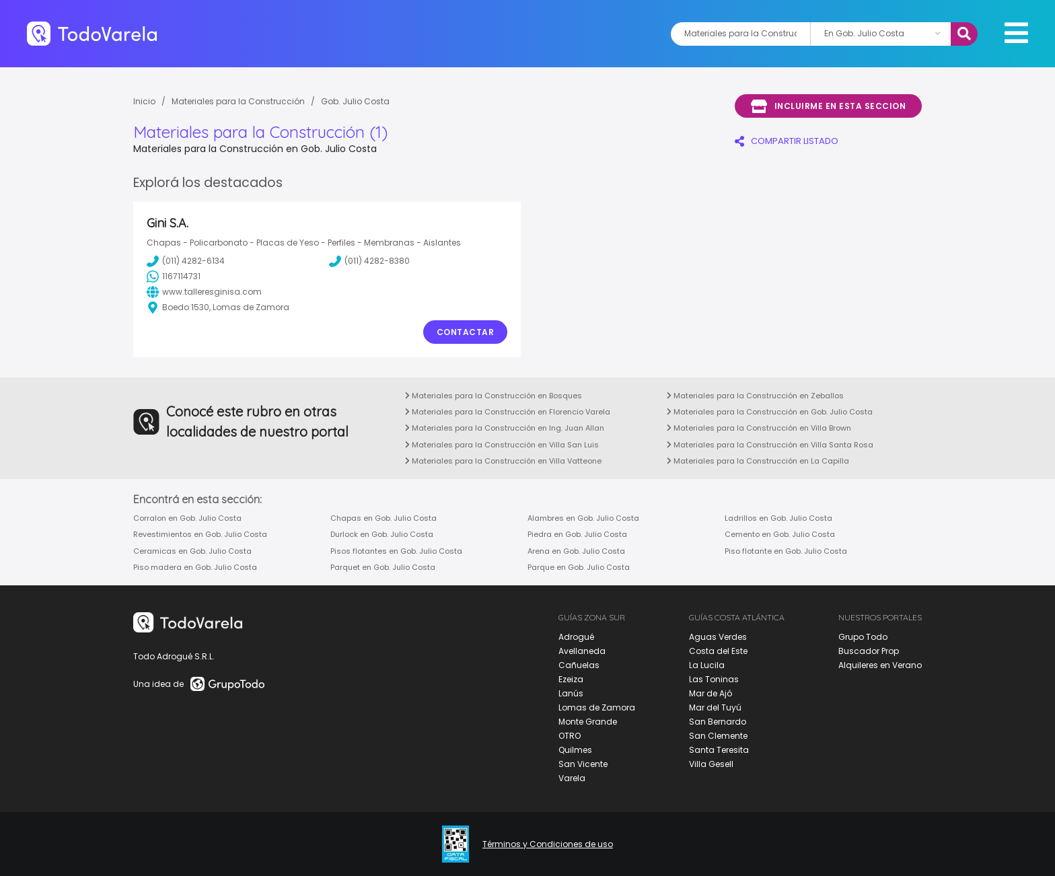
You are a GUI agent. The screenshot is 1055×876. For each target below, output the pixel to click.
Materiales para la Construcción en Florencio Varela (507, 411)
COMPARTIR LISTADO (786, 141)
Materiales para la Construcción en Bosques (493, 395)
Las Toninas (714, 679)
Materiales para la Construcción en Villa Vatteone (503, 460)
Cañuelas (578, 665)
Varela (571, 778)
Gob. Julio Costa (355, 101)
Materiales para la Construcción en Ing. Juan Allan (504, 428)
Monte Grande (587, 721)
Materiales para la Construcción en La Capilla (758, 460)
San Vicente (583, 764)
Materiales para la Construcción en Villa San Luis (502, 444)
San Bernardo (717, 721)
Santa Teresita (719, 750)
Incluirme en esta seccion (828, 106)
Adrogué (576, 637)
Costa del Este (718, 651)
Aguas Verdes (718, 637)
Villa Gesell (711, 764)
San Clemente (718, 735)
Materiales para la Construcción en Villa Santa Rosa (770, 444)
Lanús (570, 693)
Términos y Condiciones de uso (547, 844)
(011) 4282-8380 (369, 261)
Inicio (144, 101)
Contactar (466, 332)
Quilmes (575, 750)
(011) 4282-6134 (186, 261)
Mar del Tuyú (715, 707)
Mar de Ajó (710, 693)
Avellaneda (582, 651)
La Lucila (707, 665)
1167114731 (174, 276)
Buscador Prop (868, 651)
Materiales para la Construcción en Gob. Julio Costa (770, 411)
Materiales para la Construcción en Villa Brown (759, 428)
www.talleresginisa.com (204, 292)
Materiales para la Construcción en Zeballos (755, 395)
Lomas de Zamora (596, 707)
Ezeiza (570, 679)
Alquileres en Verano (880, 665)
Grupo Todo (862, 637)
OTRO (569, 735)
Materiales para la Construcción (238, 101)
